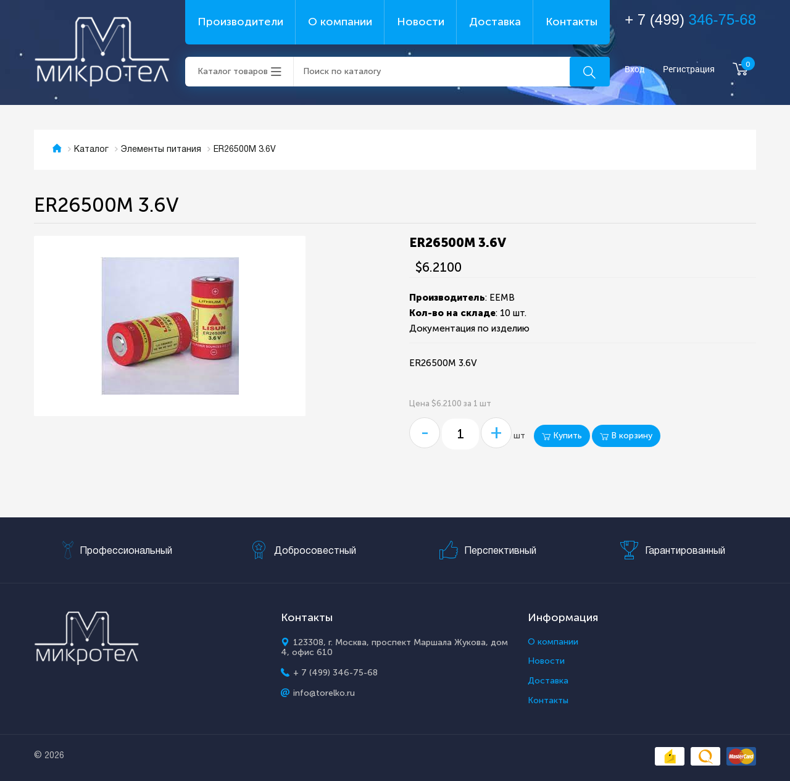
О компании (340, 21)
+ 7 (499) (690, 19)
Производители (240, 21)
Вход (635, 69)
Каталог (91, 150)
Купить (562, 435)
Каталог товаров (233, 71)
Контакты (571, 21)
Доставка (495, 21)
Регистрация (689, 69)
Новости (420, 21)
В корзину (626, 435)
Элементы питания (161, 150)
